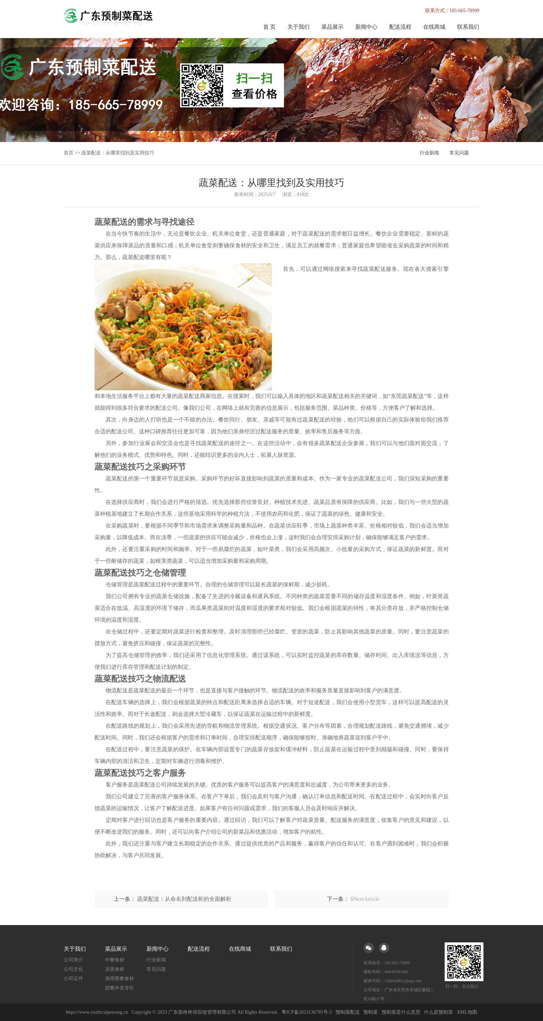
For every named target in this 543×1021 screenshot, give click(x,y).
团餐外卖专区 (119, 988)
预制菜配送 (348, 1012)
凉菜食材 (114, 969)
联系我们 (468, 27)
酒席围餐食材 (119, 978)
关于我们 (298, 27)
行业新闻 (429, 153)
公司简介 (73, 959)
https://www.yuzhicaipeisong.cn (97, 1012)
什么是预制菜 (438, 1012)
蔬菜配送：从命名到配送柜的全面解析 (184, 899)
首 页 (269, 27)
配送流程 (400, 27)
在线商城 (434, 27)
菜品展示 (332, 27)
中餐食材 (114, 959)
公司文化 (73, 969)
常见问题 (459, 153)
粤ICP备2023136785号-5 (307, 1012)
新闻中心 (366, 27)
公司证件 (73, 978)
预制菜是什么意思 (401, 1012)
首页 (68, 153)
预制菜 (370, 1012)
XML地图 (467, 1012)
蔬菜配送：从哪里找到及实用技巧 (117, 153)
